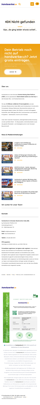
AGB (24, 397)
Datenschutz (8, 397)
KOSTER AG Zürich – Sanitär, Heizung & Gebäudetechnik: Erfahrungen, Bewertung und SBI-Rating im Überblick (26, 169)
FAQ (13, 274)
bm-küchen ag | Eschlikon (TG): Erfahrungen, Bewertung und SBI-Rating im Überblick (26, 192)
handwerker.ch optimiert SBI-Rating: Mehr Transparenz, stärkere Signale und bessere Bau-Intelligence (26, 181)
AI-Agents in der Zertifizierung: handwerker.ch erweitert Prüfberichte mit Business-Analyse (25, 144)
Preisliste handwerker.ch (25, 274)
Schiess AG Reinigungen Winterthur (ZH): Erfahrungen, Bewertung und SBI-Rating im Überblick (26, 156)
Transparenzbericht (9, 398)
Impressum (18, 397)
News (9, 274)
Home (3, 274)
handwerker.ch (19, 345)
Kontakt (13, 72)
